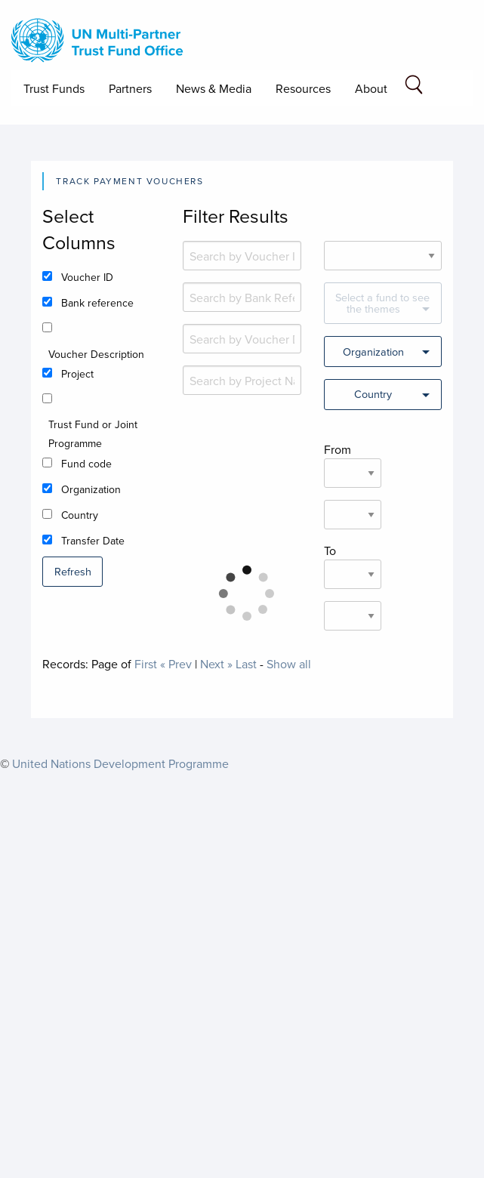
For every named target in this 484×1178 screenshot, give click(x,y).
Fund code (86, 463)
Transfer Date (93, 540)
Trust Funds (54, 88)
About (371, 88)
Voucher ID (87, 277)
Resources (303, 88)
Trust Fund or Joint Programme (92, 434)
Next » (216, 663)
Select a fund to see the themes (382, 302)
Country (79, 515)
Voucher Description (96, 354)
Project (77, 373)
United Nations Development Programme (120, 763)
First (145, 663)
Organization (91, 489)
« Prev (176, 663)
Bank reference (97, 302)
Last (246, 663)
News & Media (213, 88)
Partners (130, 88)
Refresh (72, 571)
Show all (289, 663)
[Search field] (414, 87)
